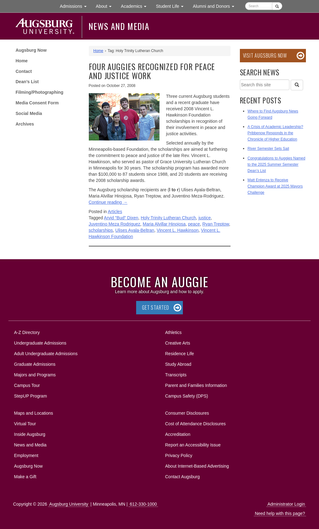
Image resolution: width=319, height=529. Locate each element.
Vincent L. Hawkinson (177, 230)
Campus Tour (27, 385)
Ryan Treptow (215, 224)
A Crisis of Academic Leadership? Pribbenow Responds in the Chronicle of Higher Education (275, 133)
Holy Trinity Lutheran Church (168, 217)
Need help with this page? (280, 513)
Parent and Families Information (196, 385)
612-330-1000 (143, 504)
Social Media (29, 113)
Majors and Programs (35, 373)
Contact (24, 71)
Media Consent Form (37, 102)
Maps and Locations (33, 413)
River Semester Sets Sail (268, 148)
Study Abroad (178, 364)
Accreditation (177, 434)
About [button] (106, 7)
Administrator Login (286, 504)
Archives (25, 124)
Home (22, 60)
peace (194, 224)
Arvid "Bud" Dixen (121, 217)
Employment (26, 455)
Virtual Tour (25, 423)
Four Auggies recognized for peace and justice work (152, 71)
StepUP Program (30, 395)
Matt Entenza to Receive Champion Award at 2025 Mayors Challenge (275, 186)
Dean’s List (27, 81)
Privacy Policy (178, 455)
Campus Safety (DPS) (186, 395)
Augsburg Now (31, 50)
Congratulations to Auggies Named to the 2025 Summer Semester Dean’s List (276, 164)
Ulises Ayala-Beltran (134, 230)
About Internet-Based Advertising (197, 466)
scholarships (101, 230)
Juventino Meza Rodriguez (114, 224)
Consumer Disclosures (187, 413)
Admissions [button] (75, 6)
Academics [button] (136, 6)
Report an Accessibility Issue (193, 444)
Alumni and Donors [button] (216, 6)
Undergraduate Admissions (40, 343)
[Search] (297, 85)
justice (204, 217)
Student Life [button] (172, 6)
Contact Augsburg (182, 476)
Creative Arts (177, 343)
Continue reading (108, 202)
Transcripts (176, 374)
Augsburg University (68, 504)
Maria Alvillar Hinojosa (164, 224)
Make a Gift (25, 476)
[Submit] (277, 6)
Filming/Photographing (39, 92)
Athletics (173, 332)
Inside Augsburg (29, 434)
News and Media (118, 26)
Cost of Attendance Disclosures (195, 423)
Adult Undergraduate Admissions (46, 353)
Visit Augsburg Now (265, 55)
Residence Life (179, 353)
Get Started (155, 307)
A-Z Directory (27, 332)
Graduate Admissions (34, 364)
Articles (115, 211)
